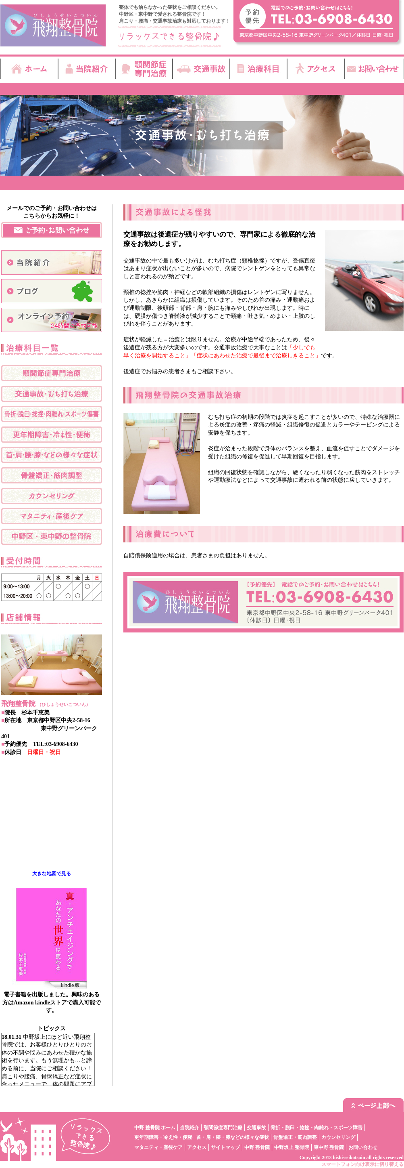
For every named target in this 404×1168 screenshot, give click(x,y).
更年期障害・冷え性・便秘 (163, 1137)
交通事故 (256, 1127)
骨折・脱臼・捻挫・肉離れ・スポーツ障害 (316, 1127)
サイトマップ (225, 1147)
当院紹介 (189, 1127)
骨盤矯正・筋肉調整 (295, 1137)
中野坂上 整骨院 (291, 1147)
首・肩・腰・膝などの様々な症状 (232, 1137)
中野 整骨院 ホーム (154, 1127)
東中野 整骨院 (329, 1147)
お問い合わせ (362, 1147)
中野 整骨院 (257, 1147)
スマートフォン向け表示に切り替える (362, 1164)
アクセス (196, 1147)
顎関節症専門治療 (223, 1127)
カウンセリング (338, 1137)
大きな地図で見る (51, 873)
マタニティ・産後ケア (158, 1147)
